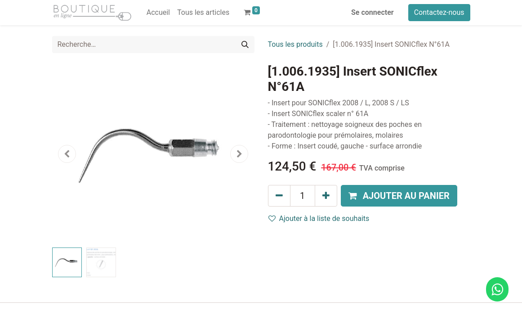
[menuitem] (158, 13)
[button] (67, 154)
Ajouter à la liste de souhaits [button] (319, 218)
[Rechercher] (245, 44)
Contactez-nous (439, 12)
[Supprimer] (279, 196)
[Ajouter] (326, 196)
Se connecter (372, 12)
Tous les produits (295, 44)
